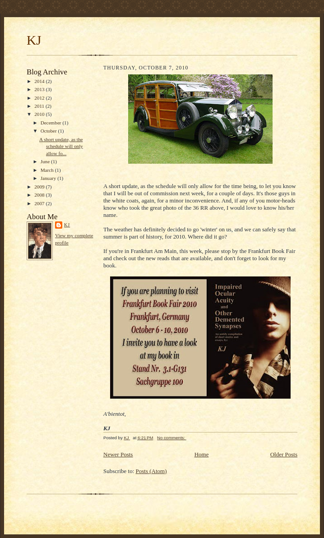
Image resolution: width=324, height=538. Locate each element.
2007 (40, 203)
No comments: (171, 437)
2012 (40, 98)
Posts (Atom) (151, 471)
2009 (40, 186)
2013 (40, 89)
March (48, 170)
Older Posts (283, 454)
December (52, 122)
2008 (40, 195)
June (46, 161)
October (49, 130)
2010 (40, 114)
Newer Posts (118, 454)
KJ (34, 40)
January (49, 178)
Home (201, 454)
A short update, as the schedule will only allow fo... (61, 146)
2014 (40, 81)
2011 (40, 106)
